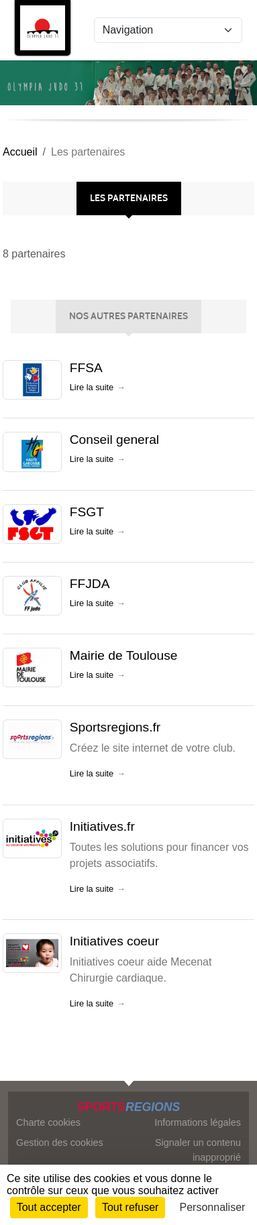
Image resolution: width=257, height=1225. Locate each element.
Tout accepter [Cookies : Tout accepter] (49, 1207)
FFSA (86, 368)
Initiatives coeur (114, 941)
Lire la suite (91, 387)
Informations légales (197, 1122)
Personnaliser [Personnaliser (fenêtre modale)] (213, 1207)
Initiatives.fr (102, 826)
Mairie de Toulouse (124, 655)
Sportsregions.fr (115, 727)
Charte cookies (48, 1122)
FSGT (87, 512)
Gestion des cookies (59, 1142)
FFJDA (90, 584)
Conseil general (114, 439)
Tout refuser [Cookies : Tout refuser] (130, 1207)
